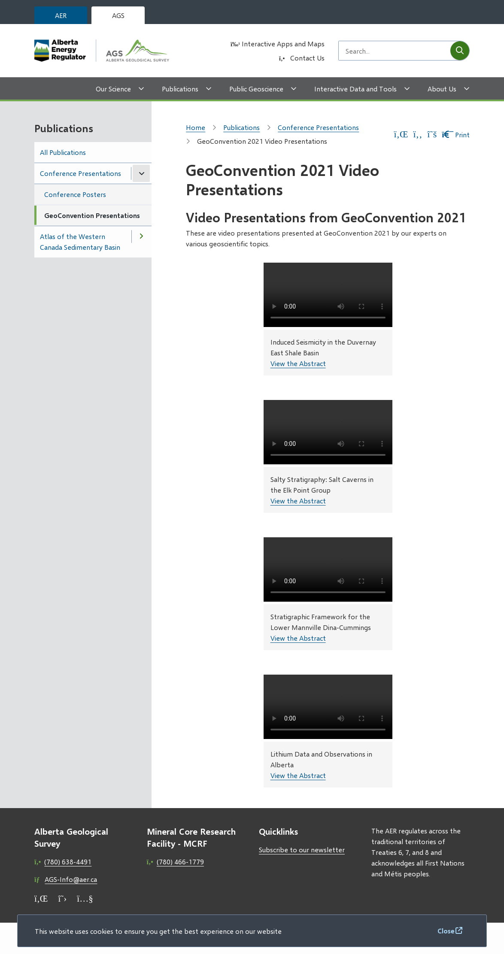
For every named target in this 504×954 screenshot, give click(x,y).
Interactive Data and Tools (355, 89)
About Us (442, 89)
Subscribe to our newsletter (302, 849)
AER (61, 15)
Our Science (113, 89)
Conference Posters (75, 194)
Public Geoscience (256, 89)
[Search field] (394, 50)
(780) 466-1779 (180, 861)
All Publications (63, 152)
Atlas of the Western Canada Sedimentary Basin (80, 241)
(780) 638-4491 (67, 861)
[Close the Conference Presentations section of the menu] (141, 173)
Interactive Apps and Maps (283, 43)
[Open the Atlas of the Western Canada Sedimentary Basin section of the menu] (141, 236)
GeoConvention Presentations (92, 215)
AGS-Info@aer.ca (71, 879)
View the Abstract (298, 363)
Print (456, 134)
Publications (180, 89)
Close (446, 931)
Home (195, 127)
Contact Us (307, 58)
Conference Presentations (80, 173)
